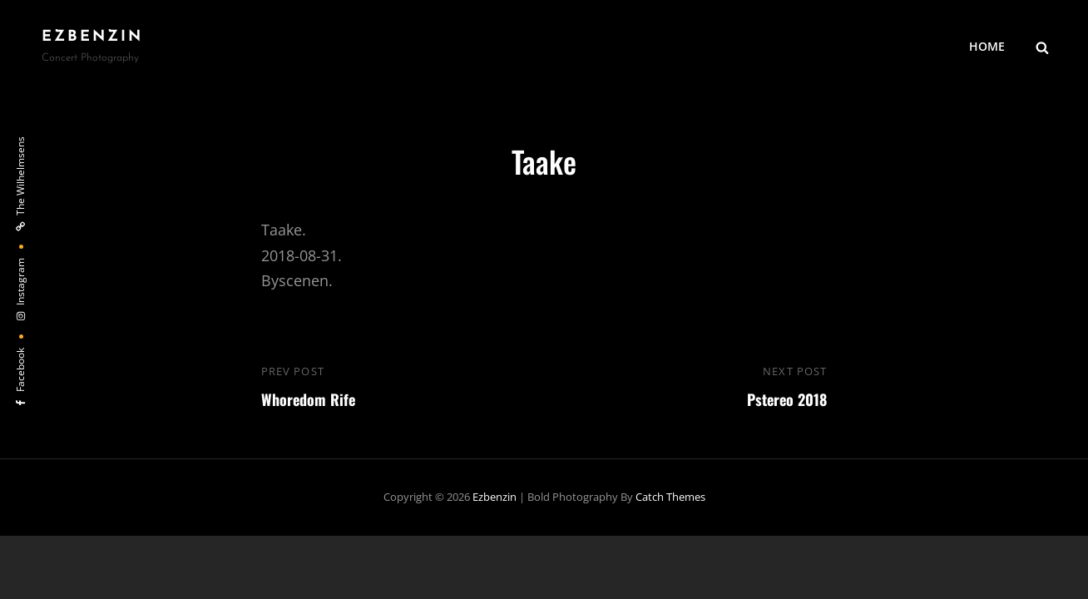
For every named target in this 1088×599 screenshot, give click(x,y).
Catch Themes (670, 496)
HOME (987, 46)
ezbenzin (92, 37)
